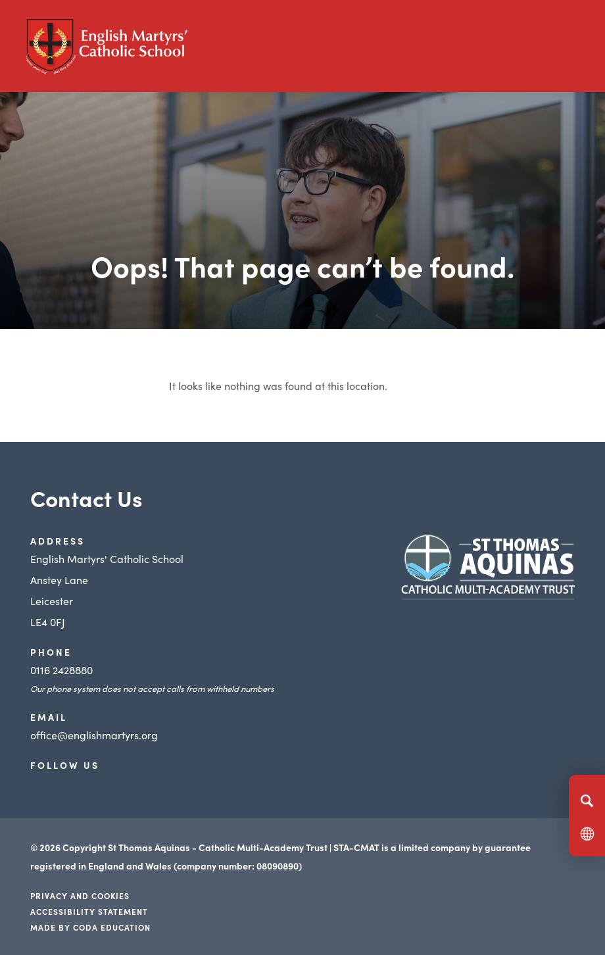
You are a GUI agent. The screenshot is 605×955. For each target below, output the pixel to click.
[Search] (587, 800)
